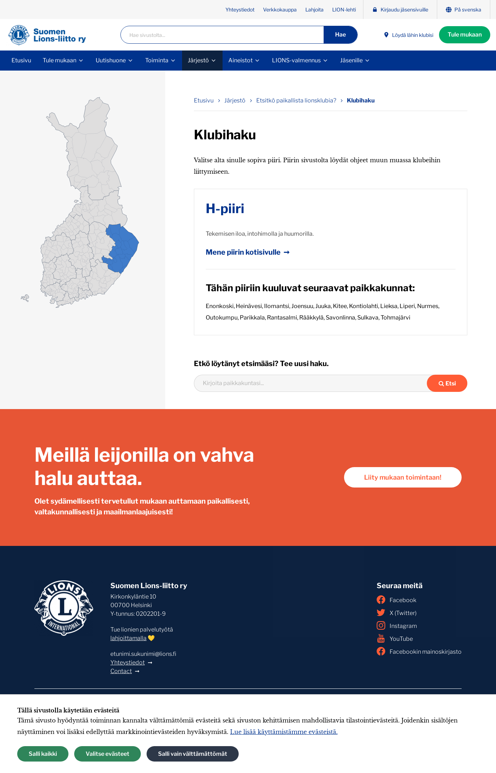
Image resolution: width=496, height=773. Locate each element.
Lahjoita (314, 9)
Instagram (397, 625)
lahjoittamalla (128, 638)
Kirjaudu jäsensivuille (400, 9)
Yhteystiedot (239, 9)
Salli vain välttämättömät (192, 753)
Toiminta (156, 60)
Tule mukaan (465, 34)
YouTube (395, 638)
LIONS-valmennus (296, 60)
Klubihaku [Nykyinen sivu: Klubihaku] (361, 100)
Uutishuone (111, 60)
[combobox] (315, 383)
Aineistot (240, 60)
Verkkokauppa (280, 9)
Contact (121, 671)
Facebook (396, 599)
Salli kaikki (43, 753)
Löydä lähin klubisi (408, 35)
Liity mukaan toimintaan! (403, 477)
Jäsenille (351, 60)
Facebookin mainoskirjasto (419, 651)
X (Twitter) (396, 612)
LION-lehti (344, 9)
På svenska (463, 9)
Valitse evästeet (107, 753)
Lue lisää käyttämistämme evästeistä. (284, 731)
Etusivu (21, 60)
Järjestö (198, 60)
